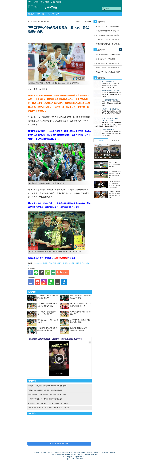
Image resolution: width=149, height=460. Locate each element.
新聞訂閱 (57, 2)
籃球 (43, 14)
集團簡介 (57, 452)
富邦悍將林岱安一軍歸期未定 (105, 59)
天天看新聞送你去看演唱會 (102, 96)
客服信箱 (76, 452)
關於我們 (50, 452)
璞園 (77, 263)
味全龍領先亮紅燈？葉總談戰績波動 (107, 63)
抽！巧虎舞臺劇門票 (100, 81)
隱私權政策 (97, 452)
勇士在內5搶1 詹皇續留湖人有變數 (107, 35)
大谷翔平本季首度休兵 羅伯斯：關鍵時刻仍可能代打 (45, 399)
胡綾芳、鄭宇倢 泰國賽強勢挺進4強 (108, 67)
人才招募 (43, 452)
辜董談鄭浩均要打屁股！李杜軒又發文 (108, 44)
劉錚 (54, 263)
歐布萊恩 (71, 263)
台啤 (50, 263)
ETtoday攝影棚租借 (100, 122)
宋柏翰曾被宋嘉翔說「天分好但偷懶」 (108, 54)
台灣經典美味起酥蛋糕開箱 (102, 103)
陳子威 (82, 263)
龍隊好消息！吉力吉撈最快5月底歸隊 (108, 72)
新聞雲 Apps (49, 2)
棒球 (38, 14)
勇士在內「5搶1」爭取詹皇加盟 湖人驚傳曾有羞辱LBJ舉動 (47, 394)
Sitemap (82, 452)
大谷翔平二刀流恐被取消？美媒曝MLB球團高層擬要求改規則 (47, 386)
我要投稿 (36, 452)
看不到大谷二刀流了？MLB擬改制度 (107, 26)
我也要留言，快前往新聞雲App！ (59, 443)
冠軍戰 (45, 263)
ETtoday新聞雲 (33, 2)
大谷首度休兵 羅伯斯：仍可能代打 (107, 39)
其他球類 (51, 14)
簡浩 (87, 263)
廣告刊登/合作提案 (67, 452)
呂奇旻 (59, 263)
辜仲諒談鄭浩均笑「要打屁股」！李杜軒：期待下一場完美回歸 (48, 403)
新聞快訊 (31, 14)
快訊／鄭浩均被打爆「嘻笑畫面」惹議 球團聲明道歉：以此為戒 (48, 407)
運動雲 (44, 7)
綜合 (57, 14)
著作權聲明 (105, 452)
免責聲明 (112, 452)
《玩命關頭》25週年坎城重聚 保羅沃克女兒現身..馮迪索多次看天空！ (55, 339)
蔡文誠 (30, 265)
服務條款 (89, 452)
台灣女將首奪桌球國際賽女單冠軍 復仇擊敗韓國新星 (45, 390)
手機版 (41, 2)
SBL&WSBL (38, 263)
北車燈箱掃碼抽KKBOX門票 (102, 89)
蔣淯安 (65, 263)
